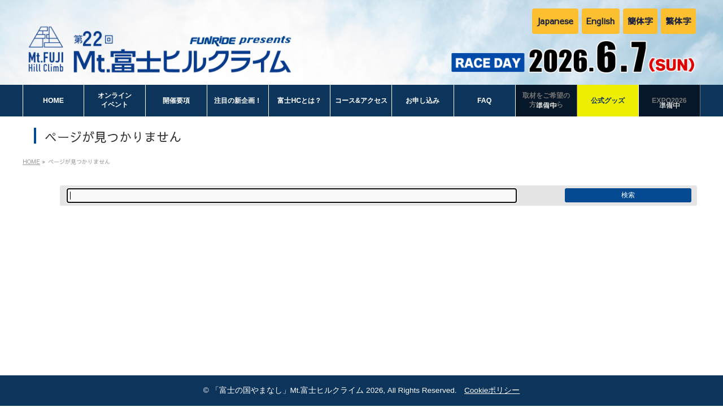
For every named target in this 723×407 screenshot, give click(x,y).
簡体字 (641, 21)
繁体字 (678, 21)
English (600, 21)
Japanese (555, 21)
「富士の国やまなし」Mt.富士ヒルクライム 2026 (297, 390)
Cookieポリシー (492, 390)
